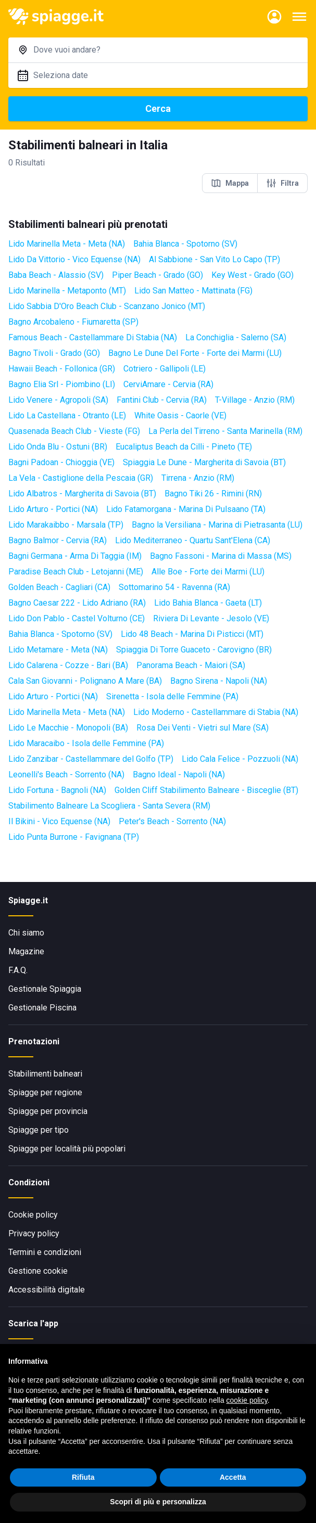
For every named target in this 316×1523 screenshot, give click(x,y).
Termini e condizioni (44, 1252)
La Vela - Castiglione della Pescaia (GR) (80, 478)
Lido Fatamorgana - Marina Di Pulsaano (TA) (186, 509)
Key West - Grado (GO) (252, 275)
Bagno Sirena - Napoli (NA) (218, 681)
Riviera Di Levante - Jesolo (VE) (211, 618)
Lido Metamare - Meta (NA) (58, 650)
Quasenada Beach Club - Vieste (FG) (74, 431)
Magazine (26, 951)
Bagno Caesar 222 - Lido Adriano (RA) (77, 603)
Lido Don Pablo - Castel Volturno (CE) (76, 618)
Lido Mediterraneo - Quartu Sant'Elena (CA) (192, 540)
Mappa (230, 183)
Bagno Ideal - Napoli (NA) (179, 774)
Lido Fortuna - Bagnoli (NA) (57, 790)
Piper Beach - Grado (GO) (157, 275)
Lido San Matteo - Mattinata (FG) (193, 291)
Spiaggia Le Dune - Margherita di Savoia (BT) (204, 462)
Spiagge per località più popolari (66, 1149)
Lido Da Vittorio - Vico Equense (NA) (74, 259)
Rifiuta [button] (83, 1477)
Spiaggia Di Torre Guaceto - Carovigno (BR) (194, 650)
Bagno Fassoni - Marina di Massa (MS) (221, 556)
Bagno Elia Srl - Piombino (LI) (61, 384)
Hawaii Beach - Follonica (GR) (61, 369)
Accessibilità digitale (46, 1290)
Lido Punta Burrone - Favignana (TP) (73, 837)
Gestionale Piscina (42, 1008)
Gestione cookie (38, 1271)
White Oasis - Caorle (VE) (180, 415)
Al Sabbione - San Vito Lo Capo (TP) (214, 259)
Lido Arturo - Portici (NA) (53, 509)
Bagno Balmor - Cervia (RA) (57, 540)
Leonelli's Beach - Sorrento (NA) (66, 774)
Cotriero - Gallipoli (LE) (164, 369)
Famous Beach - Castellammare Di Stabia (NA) (92, 337)
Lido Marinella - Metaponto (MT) (67, 291)
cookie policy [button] (247, 1400)
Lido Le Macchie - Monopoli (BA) (68, 728)
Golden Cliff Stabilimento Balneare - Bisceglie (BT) (206, 790)
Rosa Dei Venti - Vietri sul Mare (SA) (202, 728)
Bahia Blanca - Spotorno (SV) (185, 244)
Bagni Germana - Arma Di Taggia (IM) (75, 556)
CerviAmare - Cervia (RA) (168, 384)
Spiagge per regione (45, 1092)
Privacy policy (33, 1233)
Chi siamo (26, 933)
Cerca (158, 108)
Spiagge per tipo (38, 1130)
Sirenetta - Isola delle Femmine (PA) (172, 696)
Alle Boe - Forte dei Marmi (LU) (207, 572)
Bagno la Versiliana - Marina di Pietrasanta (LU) (217, 525)
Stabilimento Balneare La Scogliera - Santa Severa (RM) (109, 806)
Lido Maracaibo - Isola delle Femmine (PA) (86, 743)
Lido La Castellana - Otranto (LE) (67, 415)
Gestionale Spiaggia (44, 989)
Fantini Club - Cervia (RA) (162, 400)
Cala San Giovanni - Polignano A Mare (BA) (85, 681)
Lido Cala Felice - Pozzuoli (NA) (240, 759)
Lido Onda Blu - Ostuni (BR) (57, 447)
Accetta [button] (233, 1477)
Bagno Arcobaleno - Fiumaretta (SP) (73, 322)
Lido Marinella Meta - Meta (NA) (66, 244)
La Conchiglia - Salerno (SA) (235, 337)
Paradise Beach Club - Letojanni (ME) (75, 572)
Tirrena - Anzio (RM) (197, 478)
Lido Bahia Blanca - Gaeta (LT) (208, 603)
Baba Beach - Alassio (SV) (56, 275)
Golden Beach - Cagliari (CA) (59, 587)
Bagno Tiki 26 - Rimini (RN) (213, 493)
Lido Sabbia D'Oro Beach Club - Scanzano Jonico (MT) (106, 306)
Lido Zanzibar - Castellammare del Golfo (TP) (90, 759)
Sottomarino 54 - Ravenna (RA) (174, 587)
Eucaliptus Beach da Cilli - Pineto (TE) (184, 447)
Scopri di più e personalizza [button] (158, 1502)
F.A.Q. (18, 970)
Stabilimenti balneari (45, 1074)
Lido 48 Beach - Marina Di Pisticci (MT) (192, 634)
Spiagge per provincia (47, 1111)
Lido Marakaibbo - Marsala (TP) (65, 525)
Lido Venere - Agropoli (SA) (58, 400)
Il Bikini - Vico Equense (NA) (59, 821)
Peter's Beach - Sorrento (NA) (172, 821)
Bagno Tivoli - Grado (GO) (54, 353)
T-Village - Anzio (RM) (255, 400)
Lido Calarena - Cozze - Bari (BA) (68, 665)
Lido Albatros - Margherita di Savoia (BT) (82, 493)
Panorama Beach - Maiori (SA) (190, 665)
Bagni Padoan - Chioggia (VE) (61, 462)
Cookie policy (33, 1215)
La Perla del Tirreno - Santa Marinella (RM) (225, 431)
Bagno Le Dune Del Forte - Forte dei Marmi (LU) (195, 353)
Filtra (282, 183)
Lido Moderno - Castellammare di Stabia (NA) (215, 712)
